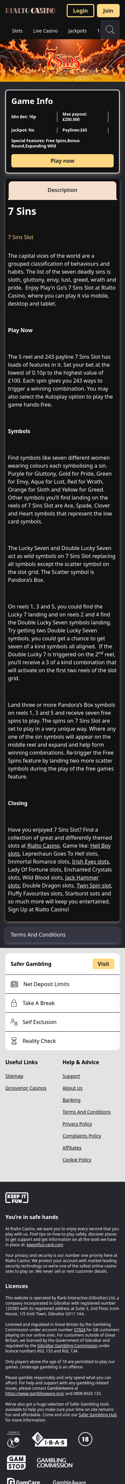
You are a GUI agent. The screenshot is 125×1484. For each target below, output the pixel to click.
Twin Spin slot (94, 885)
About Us (73, 1088)
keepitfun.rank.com (45, 1245)
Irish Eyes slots (90, 861)
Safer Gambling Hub (98, 1415)
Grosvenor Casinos (25, 1088)
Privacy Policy (77, 1124)
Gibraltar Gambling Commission (67, 1345)
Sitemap (14, 1076)
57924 (79, 1330)
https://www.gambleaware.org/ (34, 1393)
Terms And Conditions (87, 1112)
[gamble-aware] (62, 1198)
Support (71, 1076)
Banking (72, 1100)
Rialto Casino (43, 845)
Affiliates (72, 1148)
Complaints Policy (82, 1136)
